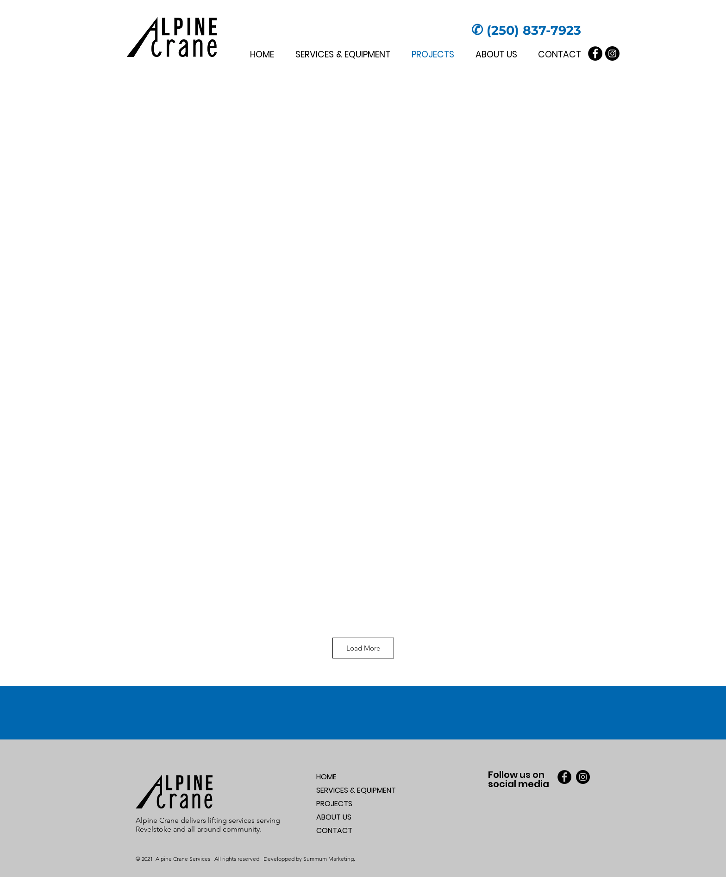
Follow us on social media (518, 779)
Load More (363, 648)
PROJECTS (334, 803)
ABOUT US (333, 817)
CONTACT (334, 830)
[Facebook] (595, 53)
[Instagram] (612, 53)
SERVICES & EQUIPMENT (356, 790)
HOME (326, 776)
